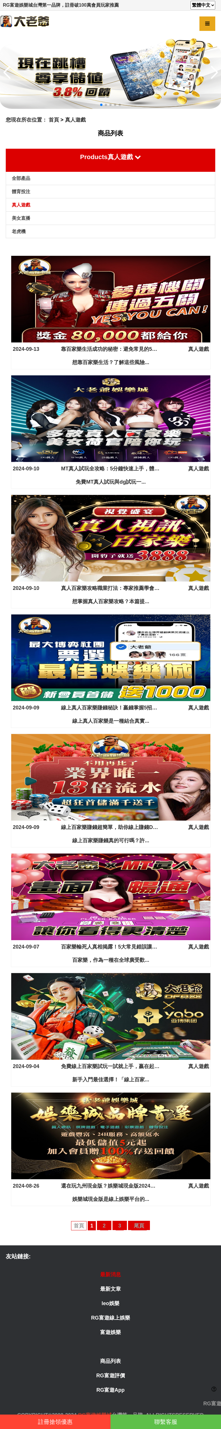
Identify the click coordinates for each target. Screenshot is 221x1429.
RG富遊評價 (110, 1375)
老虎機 (19, 231)
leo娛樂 (110, 1303)
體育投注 (21, 191)
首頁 (54, 120)
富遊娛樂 (110, 1332)
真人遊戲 (75, 120)
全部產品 (21, 178)
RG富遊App (110, 1390)
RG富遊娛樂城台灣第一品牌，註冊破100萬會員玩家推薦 (61, 5)
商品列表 (110, 1361)
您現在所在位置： (26, 120)
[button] (101, 105)
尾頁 (139, 1226)
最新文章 (110, 1289)
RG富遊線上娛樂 (110, 1318)
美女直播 (21, 218)
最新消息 (110, 1274)
